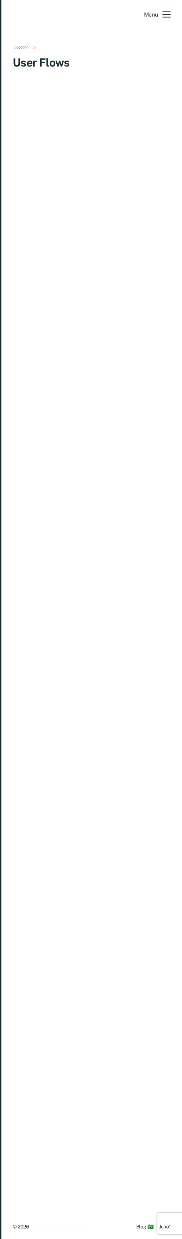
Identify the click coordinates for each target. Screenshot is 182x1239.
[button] (157, 14)
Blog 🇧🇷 (144, 1226)
